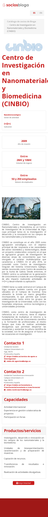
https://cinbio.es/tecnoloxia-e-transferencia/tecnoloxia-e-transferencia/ (22, 386)
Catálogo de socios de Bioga (21, 21)
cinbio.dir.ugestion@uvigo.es (19, 361)
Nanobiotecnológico (12, 115)
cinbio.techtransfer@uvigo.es (19, 390)
